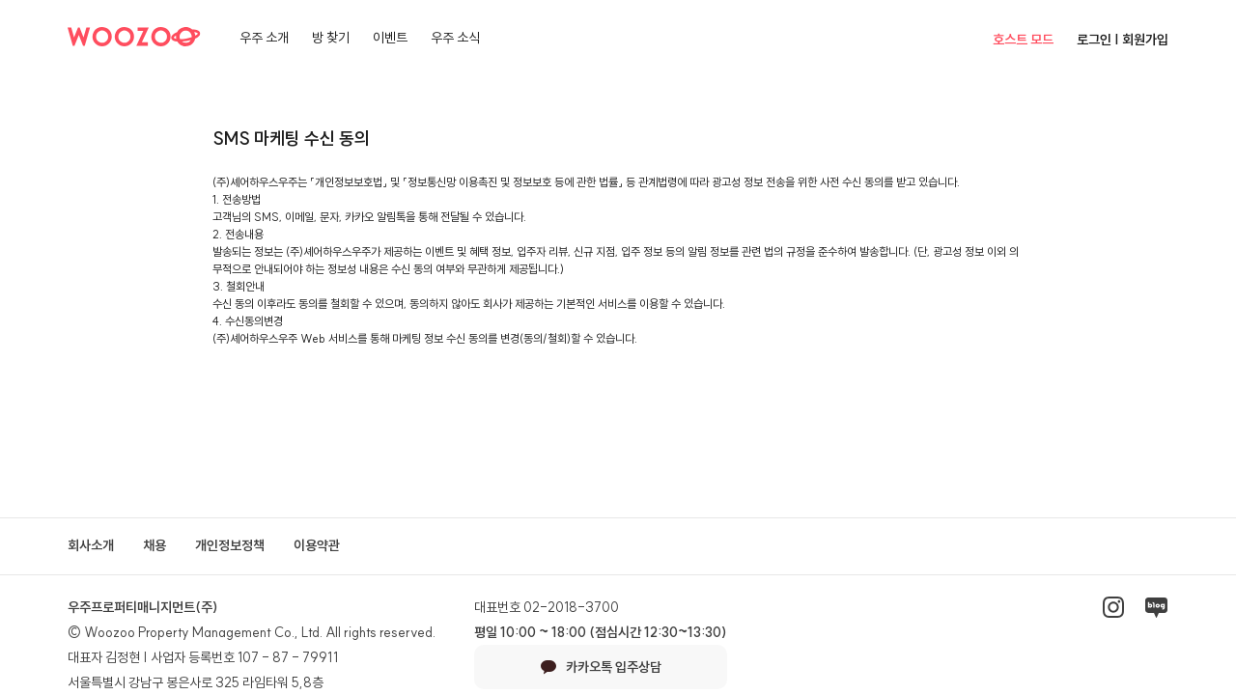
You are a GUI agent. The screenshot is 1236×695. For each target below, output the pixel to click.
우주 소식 (455, 37)
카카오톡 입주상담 (601, 667)
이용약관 (317, 545)
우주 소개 (264, 37)
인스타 (1113, 607)
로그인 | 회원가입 (1122, 39)
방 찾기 (331, 37)
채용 (154, 545)
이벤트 (390, 37)
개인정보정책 (230, 545)
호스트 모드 (1023, 39)
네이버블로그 (1155, 607)
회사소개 (91, 545)
